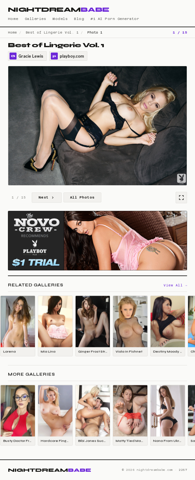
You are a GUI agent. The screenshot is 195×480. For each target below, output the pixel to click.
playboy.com (67, 56)
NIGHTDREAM (58, 10)
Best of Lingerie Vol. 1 (52, 32)
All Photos (82, 197)
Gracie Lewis (26, 56)
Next (46, 197)
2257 (183, 469)
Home (13, 19)
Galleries (35, 19)
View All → (175, 285)
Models (60, 19)
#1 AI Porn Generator (115, 19)
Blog (79, 19)
